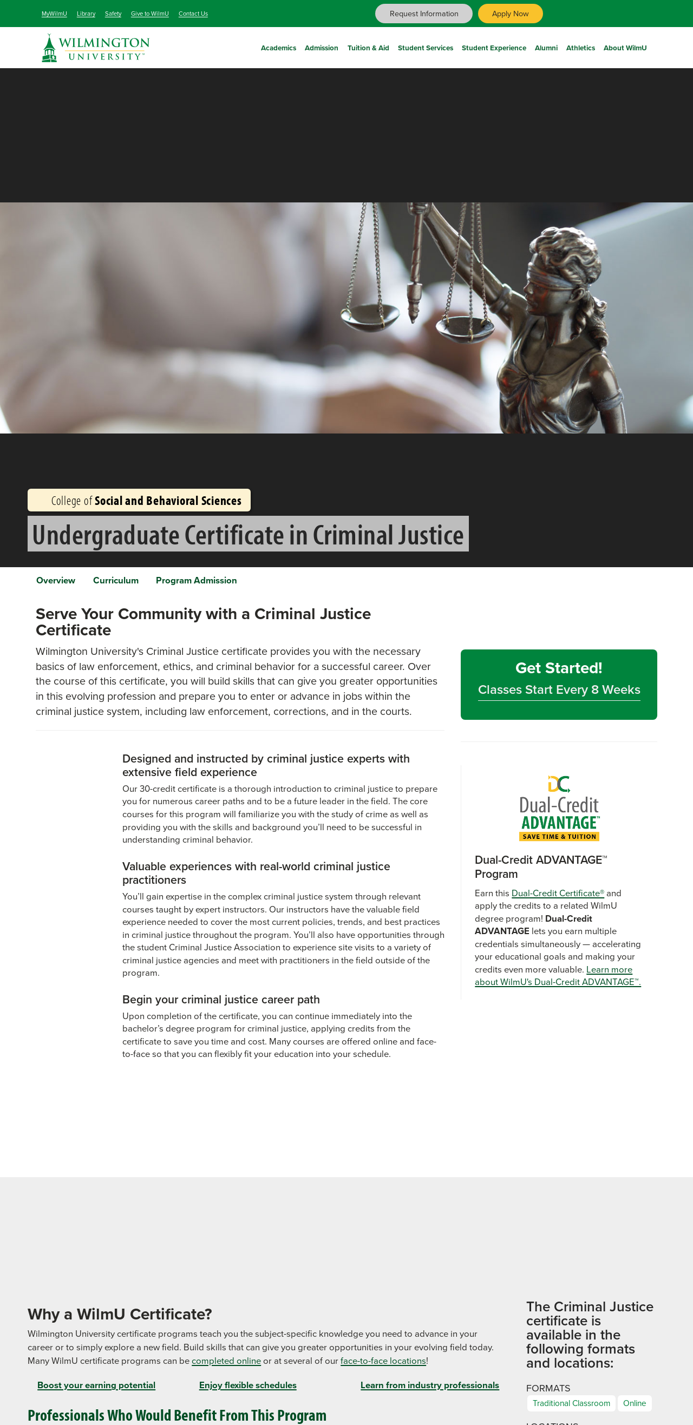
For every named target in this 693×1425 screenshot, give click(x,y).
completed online (226, 1367)
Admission (321, 46)
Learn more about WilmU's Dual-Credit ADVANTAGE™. (558, 981)
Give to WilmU (150, 13)
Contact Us (193, 13)
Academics (278, 46)
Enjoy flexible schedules (248, 1391)
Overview (61, 582)
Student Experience (494, 46)
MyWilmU (54, 13)
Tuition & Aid (368, 46)
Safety (113, 13)
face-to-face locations (383, 1367)
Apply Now (510, 13)
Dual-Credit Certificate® (558, 898)
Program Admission (225, 582)
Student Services (425, 46)
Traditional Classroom (577, 1409)
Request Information (424, 13)
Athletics (580, 46)
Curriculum (132, 582)
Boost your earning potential (96, 1391)
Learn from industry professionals (430, 1391)
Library (86, 13)
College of (139, 500)
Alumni (546, 46)
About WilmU (625, 46)
